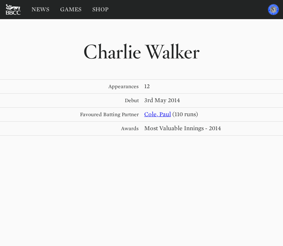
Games (70, 9)
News (40, 9)
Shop (100, 9)
